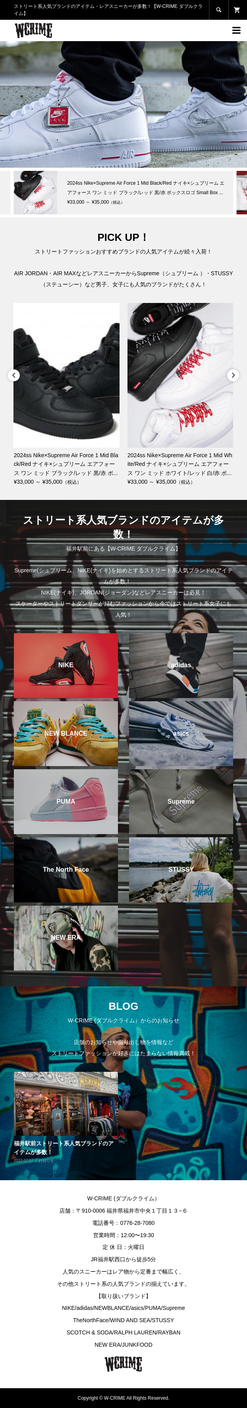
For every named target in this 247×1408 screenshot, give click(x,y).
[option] (123, 104)
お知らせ (46, 1160)
